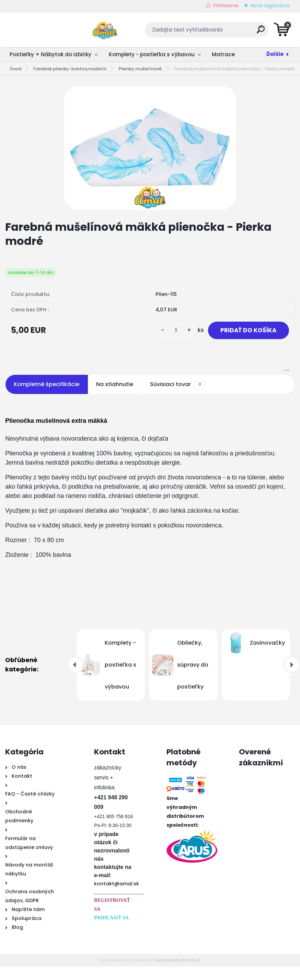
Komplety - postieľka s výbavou (152, 54)
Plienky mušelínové (140, 68)
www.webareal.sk (178, 961)
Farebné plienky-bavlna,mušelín (69, 68)
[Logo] (47, 30)
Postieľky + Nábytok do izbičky (50, 54)
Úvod (15, 68)
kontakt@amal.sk (116, 885)
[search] (233, 32)
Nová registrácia (270, 5)
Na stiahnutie (114, 386)
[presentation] (75, 666)
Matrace (223, 54)
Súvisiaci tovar (177, 386)
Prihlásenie (226, 5)
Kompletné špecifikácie (46, 386)
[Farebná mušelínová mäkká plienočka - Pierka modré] (150, 148)
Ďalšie (275, 54)
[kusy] (172, 331)
